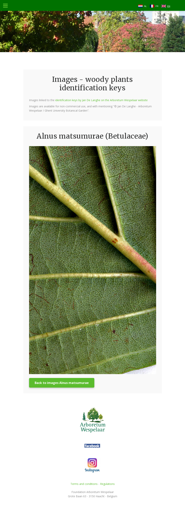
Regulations (107, 484)
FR (157, 6)
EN (168, 6)
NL (145, 6)
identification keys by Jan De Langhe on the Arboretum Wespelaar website (101, 100)
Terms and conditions (84, 484)
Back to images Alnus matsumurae (62, 383)
